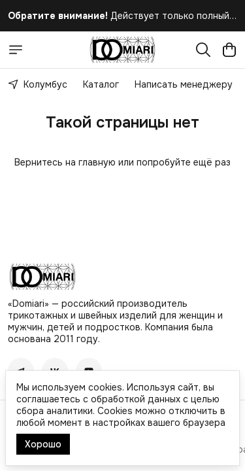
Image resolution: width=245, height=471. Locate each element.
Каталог (101, 84)
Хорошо (43, 444)
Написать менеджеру (184, 84)
